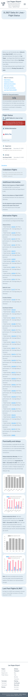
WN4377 (13, 417)
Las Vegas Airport (14, 1)
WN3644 (13, 384)
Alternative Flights (9, 85)
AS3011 (13, 261)
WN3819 (13, 403)
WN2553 (13, 360)
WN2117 (13, 342)
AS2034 (13, 226)
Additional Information (10, 83)
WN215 (13, 348)
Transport (16, 671)
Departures (4, 673)
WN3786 (13, 396)
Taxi (15, 675)
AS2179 (13, 239)
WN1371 (13, 318)
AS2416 (13, 253)
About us (24, 693)
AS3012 (13, 267)
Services (16, 687)
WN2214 (13, 354)
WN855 (13, 435)
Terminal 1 (4, 683)
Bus (15, 673)
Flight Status (7, 79)
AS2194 (13, 245)
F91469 (13, 299)
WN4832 (13, 423)
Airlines (16, 669)
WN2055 (13, 336)
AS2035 (13, 232)
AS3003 (13, 259)
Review (3, 687)
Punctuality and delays (10, 87)
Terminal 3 (4, 685)
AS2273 (13, 251)
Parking (16, 681)
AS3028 (13, 273)
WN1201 (13, 309)
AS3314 (13, 279)
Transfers (16, 679)
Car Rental (16, 683)
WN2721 (13, 372)
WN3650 (13, 390)
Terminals (4, 681)
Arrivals (3, 671)
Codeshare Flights (9, 81)
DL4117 (13, 289)
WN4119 (13, 415)
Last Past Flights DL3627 (10, 90)
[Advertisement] (14, 34)
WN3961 (13, 409)
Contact (20, 693)
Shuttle (16, 677)
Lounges (16, 689)
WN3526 (13, 378)
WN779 (13, 429)
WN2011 (13, 330)
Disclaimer (16, 693)
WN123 (13, 311)
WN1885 (13, 324)
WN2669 (13, 366)
